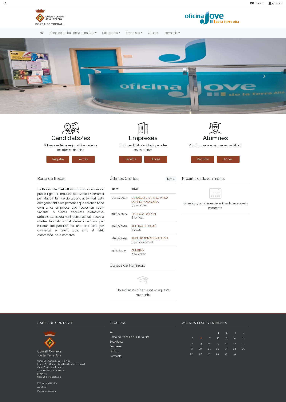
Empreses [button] (133, 33)
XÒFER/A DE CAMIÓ (144, 226)
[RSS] (5, 3)
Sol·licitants (116, 341)
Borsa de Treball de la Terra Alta (129, 336)
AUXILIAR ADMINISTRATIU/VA (149, 238)
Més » (171, 179)
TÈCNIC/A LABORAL (144, 213)
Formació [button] (171, 33)
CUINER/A (137, 250)
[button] (21, 76)
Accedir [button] (274, 3)
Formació (115, 355)
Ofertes (153, 33)
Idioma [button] (256, 3)
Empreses (116, 346)
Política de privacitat (47, 383)
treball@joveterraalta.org (49, 377)
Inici (112, 332)
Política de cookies (46, 391)
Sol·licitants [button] (110, 33)
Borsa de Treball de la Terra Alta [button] (71, 33)
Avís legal (42, 387)
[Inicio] (41, 33)
